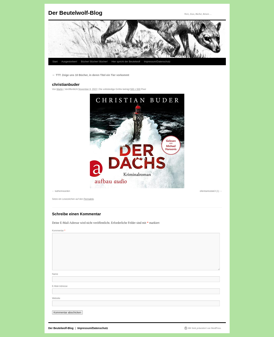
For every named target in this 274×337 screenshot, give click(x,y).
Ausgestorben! (69, 61)
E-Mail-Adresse (60, 286)
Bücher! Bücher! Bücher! (94, 61)
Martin (60, 89)
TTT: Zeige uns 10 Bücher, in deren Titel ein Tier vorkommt (90, 75)
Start (55, 61)
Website (56, 298)
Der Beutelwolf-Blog (75, 13)
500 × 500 (135, 89)
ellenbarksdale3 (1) (209, 191)
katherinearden (62, 191)
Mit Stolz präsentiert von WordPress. (204, 328)
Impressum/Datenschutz (157, 61)
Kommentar (58, 230)
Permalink (89, 199)
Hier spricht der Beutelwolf (125, 61)
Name (55, 274)
